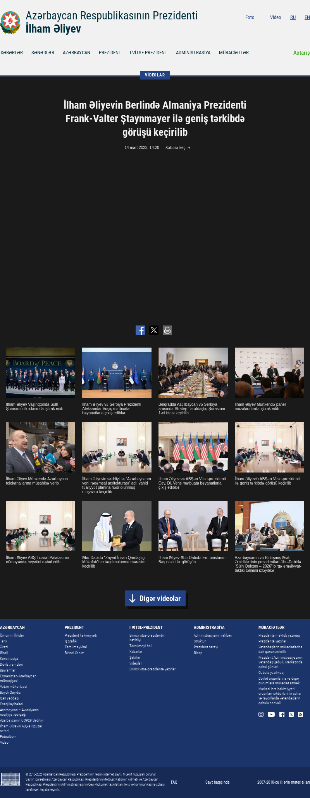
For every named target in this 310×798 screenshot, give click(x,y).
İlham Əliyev (53, 28)
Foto (250, 17)
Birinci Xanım (74, 653)
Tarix (3, 641)
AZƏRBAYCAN (76, 52)
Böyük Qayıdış (10, 692)
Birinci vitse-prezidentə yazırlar (152, 669)
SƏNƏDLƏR (42, 52)
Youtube (278, 27)
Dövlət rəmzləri (11, 664)
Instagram (267, 27)
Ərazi (4, 647)
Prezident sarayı (206, 647)
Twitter (298, 27)
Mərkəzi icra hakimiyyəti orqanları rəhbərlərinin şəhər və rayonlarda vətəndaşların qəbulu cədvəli (279, 696)
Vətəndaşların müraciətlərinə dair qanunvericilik (280, 649)
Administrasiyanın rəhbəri (213, 635)
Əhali (4, 653)
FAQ (174, 782)
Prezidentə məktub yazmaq (279, 635)
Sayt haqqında (217, 782)
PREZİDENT (110, 52)
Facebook (288, 27)
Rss (307, 27)
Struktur (200, 641)
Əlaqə (198, 653)
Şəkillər (134, 657)
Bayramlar (8, 670)
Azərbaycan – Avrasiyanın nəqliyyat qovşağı (19, 712)
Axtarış (301, 52)
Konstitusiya (9, 658)
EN (307, 17)
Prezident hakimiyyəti (81, 635)
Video (275, 17)
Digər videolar (160, 598)
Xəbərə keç (175, 147)
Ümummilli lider (12, 635)
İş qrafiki (71, 641)
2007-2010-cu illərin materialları (283, 782)
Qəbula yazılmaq (271, 672)
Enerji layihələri (11, 704)
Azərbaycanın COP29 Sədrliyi (21, 720)
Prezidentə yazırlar (272, 641)
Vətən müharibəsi (13, 686)
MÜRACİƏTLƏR (234, 52)
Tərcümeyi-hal (76, 647)
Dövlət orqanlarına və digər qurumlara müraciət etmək (279, 680)
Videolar (135, 663)
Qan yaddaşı (9, 698)
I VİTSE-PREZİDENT (148, 52)
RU (293, 17)
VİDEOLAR (155, 75)
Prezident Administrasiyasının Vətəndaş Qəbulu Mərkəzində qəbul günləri (280, 662)
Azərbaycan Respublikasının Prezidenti (112, 15)
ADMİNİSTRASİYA (193, 52)
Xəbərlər (135, 651)
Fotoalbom (8, 736)
